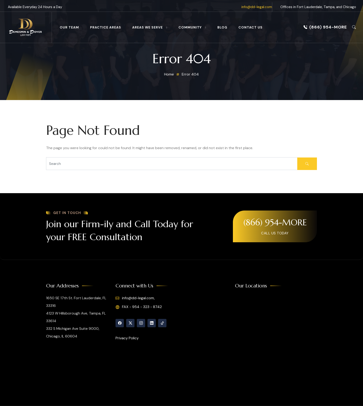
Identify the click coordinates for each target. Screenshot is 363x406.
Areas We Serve (147, 27)
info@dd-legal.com (256, 7)
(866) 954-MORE (325, 27)
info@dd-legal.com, (135, 298)
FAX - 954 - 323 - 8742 (139, 306)
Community (190, 27)
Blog (222, 27)
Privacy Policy (127, 338)
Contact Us (250, 27)
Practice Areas (105, 27)
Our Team (69, 27)
